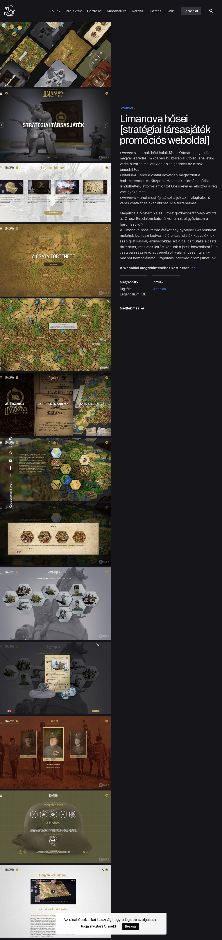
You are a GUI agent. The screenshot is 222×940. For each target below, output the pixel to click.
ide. (193, 268)
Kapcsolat (191, 11)
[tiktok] (10, 438)
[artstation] (10, 453)
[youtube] (10, 461)
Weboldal (159, 289)
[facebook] (10, 468)
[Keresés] (211, 11)
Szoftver (126, 108)
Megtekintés (132, 308)
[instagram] (10, 445)
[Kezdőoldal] (9, 11)
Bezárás (130, 926)
